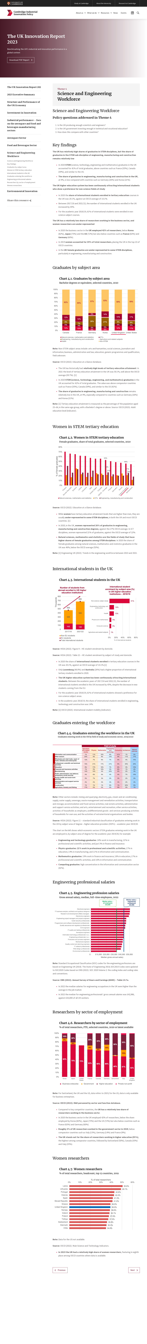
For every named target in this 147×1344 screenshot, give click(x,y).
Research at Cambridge (127, 3)
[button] (85, 12)
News (115, 13)
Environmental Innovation (22, 191)
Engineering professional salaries (19, 179)
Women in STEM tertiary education (19, 170)
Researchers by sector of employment (21, 182)
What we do (92, 13)
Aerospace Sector (16, 138)
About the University (103, 3)
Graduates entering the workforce (19, 176)
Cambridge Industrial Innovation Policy (22, 13)
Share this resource (18, 200)
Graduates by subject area (16, 167)
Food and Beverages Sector (22, 145)
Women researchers (14, 185)
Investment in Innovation (21, 112)
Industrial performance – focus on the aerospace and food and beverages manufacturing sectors (24, 125)
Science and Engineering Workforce (21, 154)
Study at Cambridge (81, 3)
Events (123, 13)
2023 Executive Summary (21, 94)
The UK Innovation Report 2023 (24, 87)
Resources (105, 13)
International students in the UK (18, 173)
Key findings (11, 164)
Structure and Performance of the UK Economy (23, 104)
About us (79, 13)
